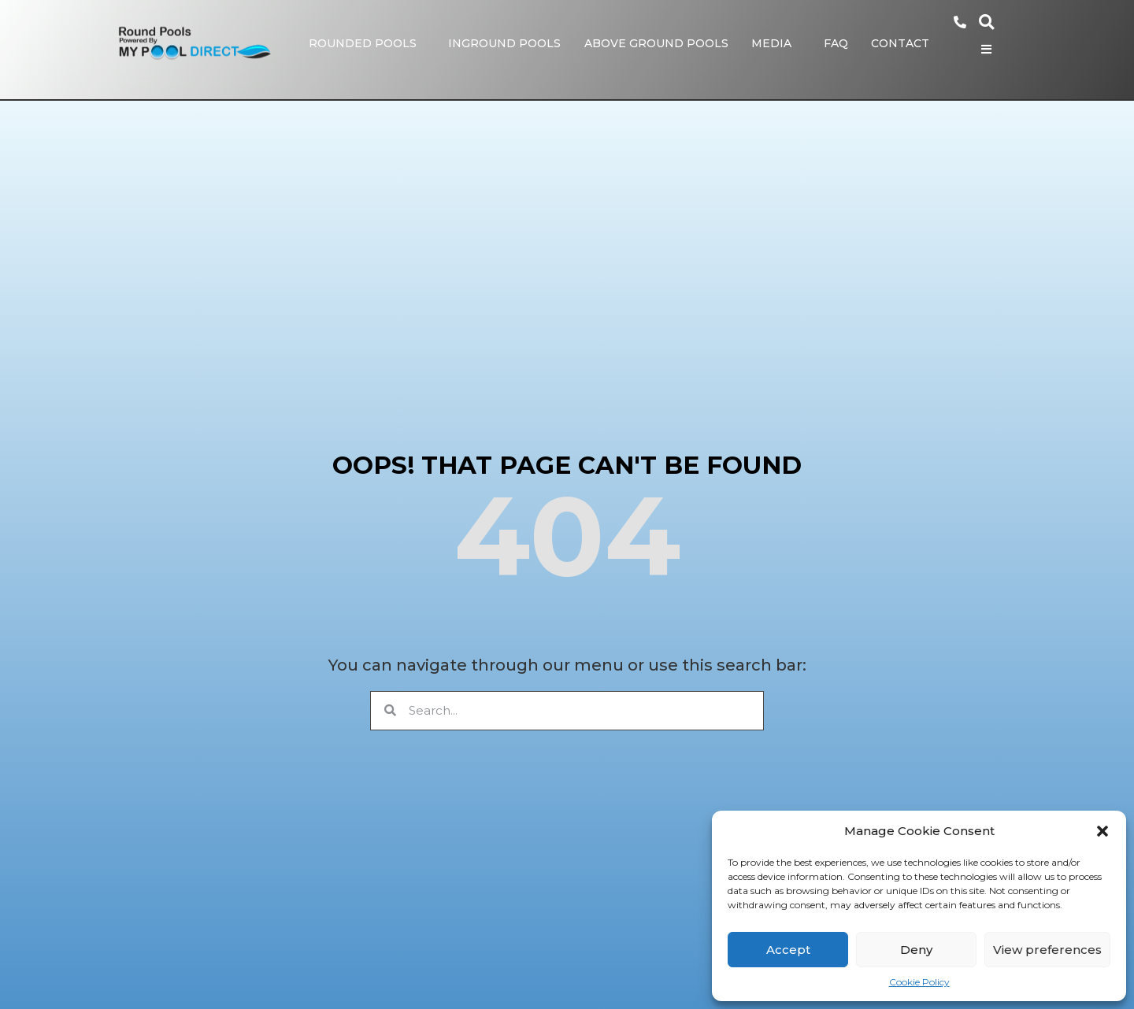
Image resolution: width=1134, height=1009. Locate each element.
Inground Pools (512, 42)
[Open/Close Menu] (994, 47)
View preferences (1047, 949)
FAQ (844, 42)
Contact (908, 42)
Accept (788, 949)
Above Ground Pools (664, 42)
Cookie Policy (919, 982)
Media (779, 42)
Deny (916, 949)
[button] (1102, 831)
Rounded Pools (370, 42)
